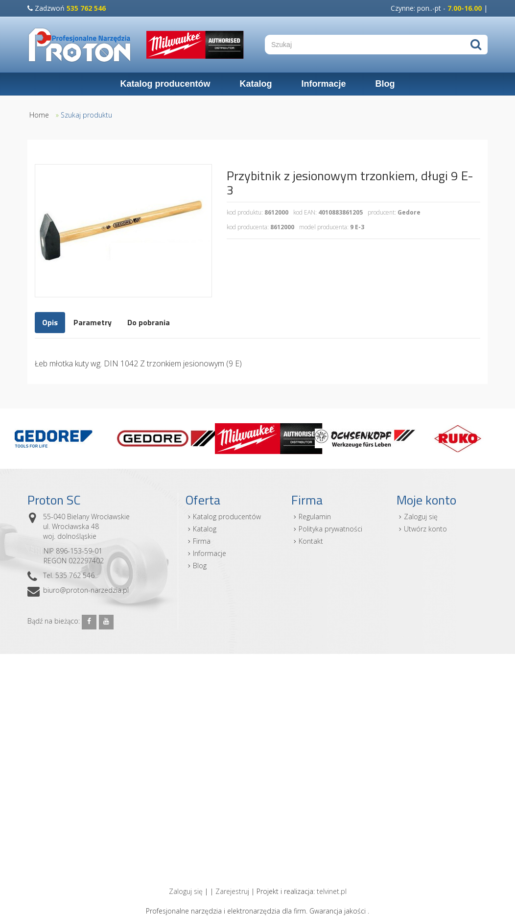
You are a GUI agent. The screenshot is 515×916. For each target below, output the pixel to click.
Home (39, 115)
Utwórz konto (425, 528)
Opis (50, 322)
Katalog (255, 84)
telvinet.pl (332, 891)
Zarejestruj (232, 891)
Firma (202, 541)
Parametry (92, 322)
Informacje (323, 84)
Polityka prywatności (330, 528)
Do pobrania (148, 322)
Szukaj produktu (86, 115)
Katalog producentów (165, 84)
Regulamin (315, 516)
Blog (385, 84)
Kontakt (311, 541)
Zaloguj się (421, 516)
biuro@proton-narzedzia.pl (86, 590)
